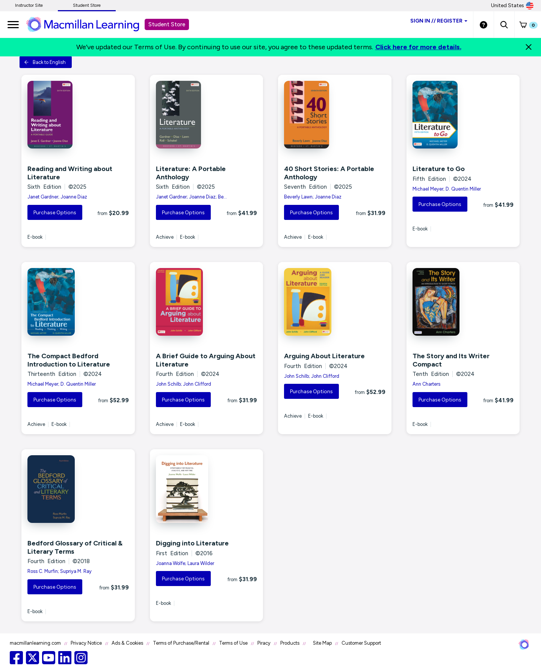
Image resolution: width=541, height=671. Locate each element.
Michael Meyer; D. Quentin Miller (447, 189)
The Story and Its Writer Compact (451, 360)
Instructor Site (29, 5)
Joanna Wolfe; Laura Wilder (185, 563)
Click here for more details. (418, 47)
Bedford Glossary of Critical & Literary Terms (74, 547)
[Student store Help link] (483, 24)
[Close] (528, 47)
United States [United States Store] (512, 5)
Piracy (263, 643)
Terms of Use (233, 643)
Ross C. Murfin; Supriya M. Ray (59, 571)
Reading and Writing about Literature (69, 173)
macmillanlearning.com (35, 643)
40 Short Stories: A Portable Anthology (329, 173)
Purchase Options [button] (54, 212)
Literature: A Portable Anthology (191, 173)
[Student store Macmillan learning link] (88, 24)
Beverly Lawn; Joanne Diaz (313, 197)
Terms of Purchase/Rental (181, 643)
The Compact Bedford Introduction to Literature (68, 360)
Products (289, 643)
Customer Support (361, 643)
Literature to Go (439, 169)
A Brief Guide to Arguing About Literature (205, 360)
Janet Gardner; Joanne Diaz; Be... (191, 197)
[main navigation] (13, 24)
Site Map (322, 643)
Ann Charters (426, 384)
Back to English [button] (45, 62)
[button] (504, 24)
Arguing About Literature (324, 356)
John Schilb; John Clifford (183, 384)
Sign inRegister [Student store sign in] (438, 21)
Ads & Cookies (127, 643)
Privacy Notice (86, 643)
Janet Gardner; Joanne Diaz (57, 197)
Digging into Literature (192, 543)
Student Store (87, 5)
